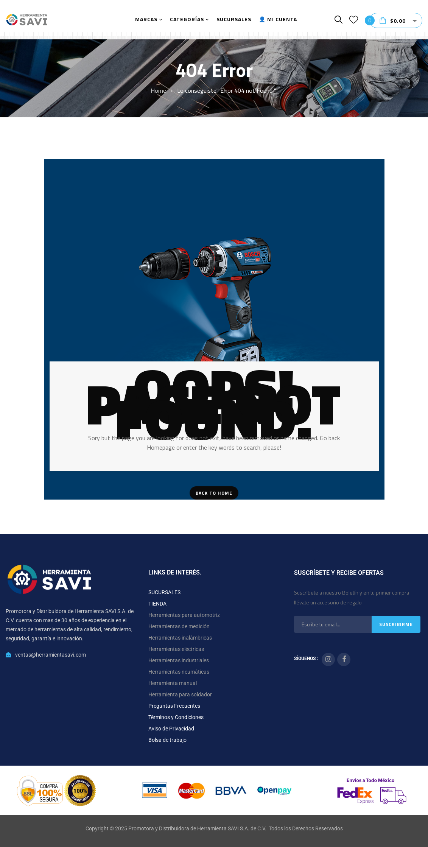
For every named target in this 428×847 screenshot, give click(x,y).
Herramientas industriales (178, 660)
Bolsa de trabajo (167, 740)
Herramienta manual (172, 683)
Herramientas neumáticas (178, 672)
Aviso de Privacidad (171, 729)
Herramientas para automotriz (184, 615)
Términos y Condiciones (176, 717)
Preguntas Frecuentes (174, 706)
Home (158, 90)
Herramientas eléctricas (176, 649)
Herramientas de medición (179, 626)
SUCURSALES (164, 592)
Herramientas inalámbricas (180, 638)
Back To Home (214, 493)
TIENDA (157, 604)
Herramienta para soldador (180, 694)
